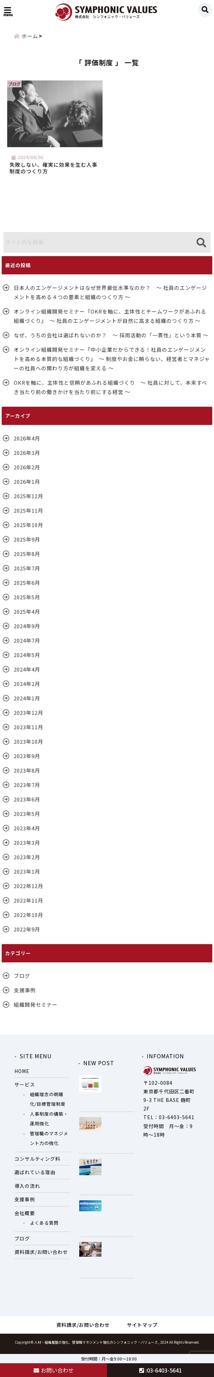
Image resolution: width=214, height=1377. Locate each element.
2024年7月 (27, 644)
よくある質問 (44, 1227)
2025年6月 (27, 586)
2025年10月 (28, 529)
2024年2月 (27, 687)
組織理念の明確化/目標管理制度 (48, 1103)
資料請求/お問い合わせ (41, 1256)
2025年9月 (27, 543)
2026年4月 (27, 442)
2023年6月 (27, 803)
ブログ (22, 979)
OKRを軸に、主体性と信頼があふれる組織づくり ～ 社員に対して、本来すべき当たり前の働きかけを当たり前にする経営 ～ (110, 391)
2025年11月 (28, 514)
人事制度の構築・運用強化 (49, 1123)
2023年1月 (27, 875)
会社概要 (24, 1217)
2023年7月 (27, 789)
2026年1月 (27, 485)
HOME (21, 1075)
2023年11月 (28, 731)
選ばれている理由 (35, 1176)
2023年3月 (27, 846)
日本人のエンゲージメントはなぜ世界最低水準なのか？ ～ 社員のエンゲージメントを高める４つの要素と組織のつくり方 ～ (110, 296)
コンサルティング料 (37, 1162)
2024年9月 (27, 630)
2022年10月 (28, 918)
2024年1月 (27, 702)
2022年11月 (28, 904)
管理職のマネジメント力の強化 (49, 1142)
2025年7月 (27, 572)
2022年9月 (27, 933)
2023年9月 (27, 760)
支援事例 (25, 994)
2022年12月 (28, 890)
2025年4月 (27, 615)
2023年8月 (27, 774)
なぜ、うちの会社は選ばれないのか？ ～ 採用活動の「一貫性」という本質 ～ (111, 339)
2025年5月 (27, 601)
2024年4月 (27, 673)
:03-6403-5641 (160, 1370)
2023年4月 (27, 832)
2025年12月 (28, 500)
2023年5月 (27, 817)
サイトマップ (142, 1328)
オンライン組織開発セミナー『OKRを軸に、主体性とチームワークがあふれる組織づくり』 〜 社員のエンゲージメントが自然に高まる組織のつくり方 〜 (110, 320)
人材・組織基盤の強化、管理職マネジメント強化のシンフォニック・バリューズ (96, 1346)
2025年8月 (27, 557)
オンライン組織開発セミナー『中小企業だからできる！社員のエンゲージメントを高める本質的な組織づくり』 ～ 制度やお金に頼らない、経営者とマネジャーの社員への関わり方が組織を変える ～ (112, 363)
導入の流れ (27, 1190)
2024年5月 (27, 659)
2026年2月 (27, 471)
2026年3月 (27, 456)
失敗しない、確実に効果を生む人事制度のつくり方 (54, 171)
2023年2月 (27, 861)
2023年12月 (28, 716)
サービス (24, 1088)
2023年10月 (28, 745)
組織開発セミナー (36, 1008)
